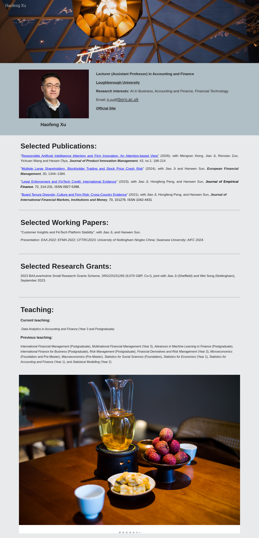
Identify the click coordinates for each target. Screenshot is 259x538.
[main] (54, 124)
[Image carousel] (129, 454)
